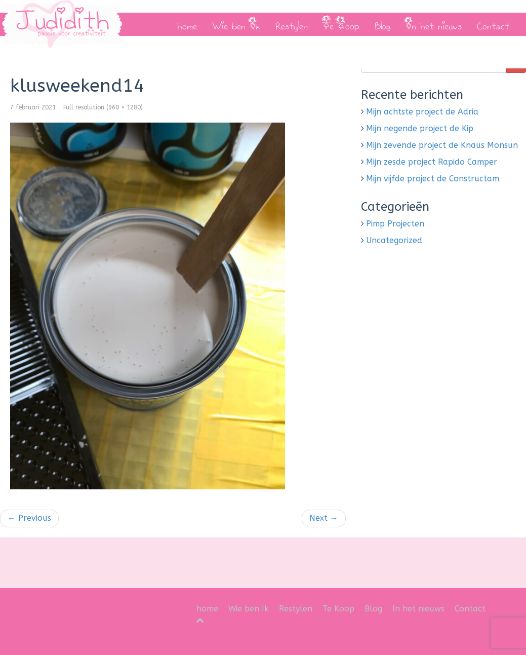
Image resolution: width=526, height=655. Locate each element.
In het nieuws (434, 24)
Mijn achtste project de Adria (422, 112)
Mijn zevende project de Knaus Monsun (442, 145)
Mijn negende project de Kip (419, 128)
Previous (29, 518)
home (187, 24)
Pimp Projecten (395, 223)
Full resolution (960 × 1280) (103, 107)
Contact (493, 24)
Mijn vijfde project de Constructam (432, 178)
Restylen (291, 24)
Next (323, 518)
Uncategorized (394, 240)
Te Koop (341, 24)
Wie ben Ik (236, 24)
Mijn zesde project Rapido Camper (431, 162)
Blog (382, 24)
